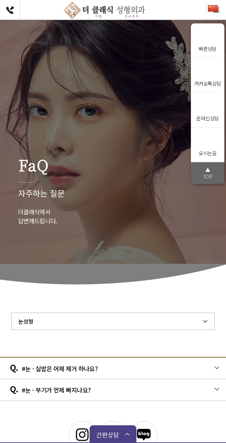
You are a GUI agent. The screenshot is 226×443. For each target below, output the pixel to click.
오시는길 (207, 143)
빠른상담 (207, 39)
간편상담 (107, 434)
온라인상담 (207, 109)
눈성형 (25, 321)
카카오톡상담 (207, 74)
